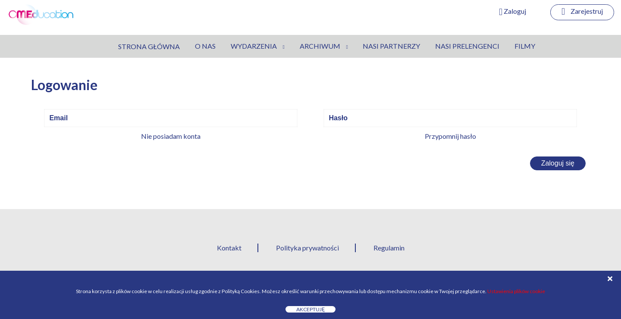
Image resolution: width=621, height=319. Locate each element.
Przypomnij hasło (450, 136)
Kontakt (229, 248)
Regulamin (389, 248)
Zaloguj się (557, 163)
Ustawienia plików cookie (516, 291)
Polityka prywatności (307, 248)
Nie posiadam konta (171, 136)
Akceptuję (310, 309)
